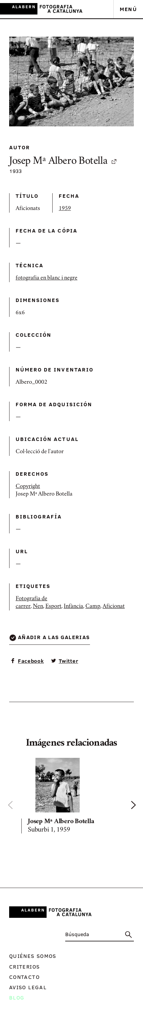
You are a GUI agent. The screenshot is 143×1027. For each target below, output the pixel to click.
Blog (16, 997)
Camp (92, 606)
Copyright (28, 486)
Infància (73, 606)
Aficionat (114, 606)
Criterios (24, 966)
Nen (38, 606)
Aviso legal (28, 987)
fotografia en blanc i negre (46, 278)
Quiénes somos (32, 955)
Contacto (24, 976)
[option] (71, 797)
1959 (65, 209)
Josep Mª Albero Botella (63, 161)
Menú (128, 9)
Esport (53, 606)
